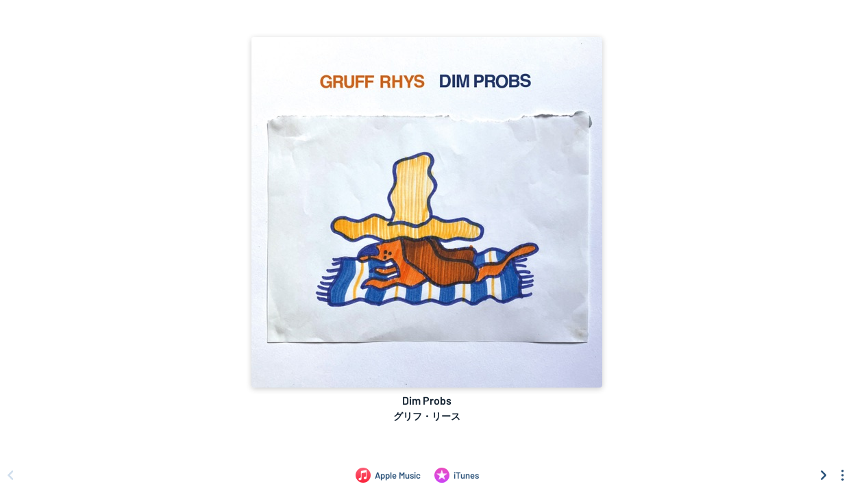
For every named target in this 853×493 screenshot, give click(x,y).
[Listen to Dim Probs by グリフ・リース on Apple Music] (388, 475)
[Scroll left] (10, 475)
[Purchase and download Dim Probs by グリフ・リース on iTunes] (456, 475)
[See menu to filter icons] (843, 475)
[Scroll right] (823, 475)
